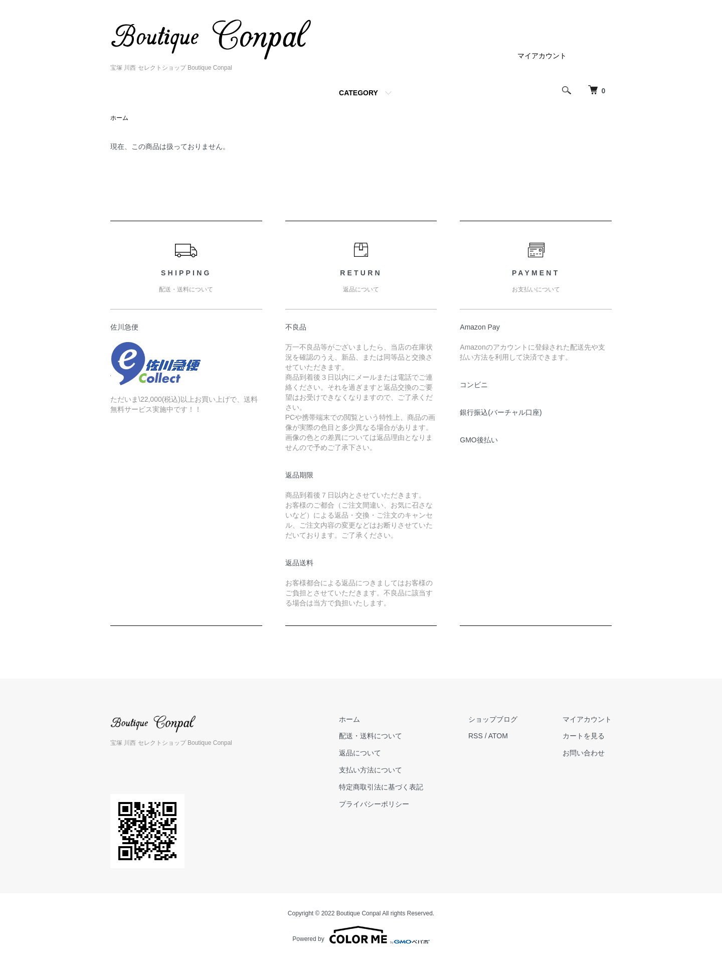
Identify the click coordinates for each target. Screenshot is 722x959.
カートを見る (584, 736)
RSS (475, 736)
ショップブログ (492, 719)
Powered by (360, 935)
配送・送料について (370, 736)
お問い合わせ (584, 753)
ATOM (498, 736)
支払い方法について (370, 770)
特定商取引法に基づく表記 (381, 787)
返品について (360, 753)
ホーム (119, 117)
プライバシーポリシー (374, 804)
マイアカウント (542, 56)
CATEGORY (358, 93)
